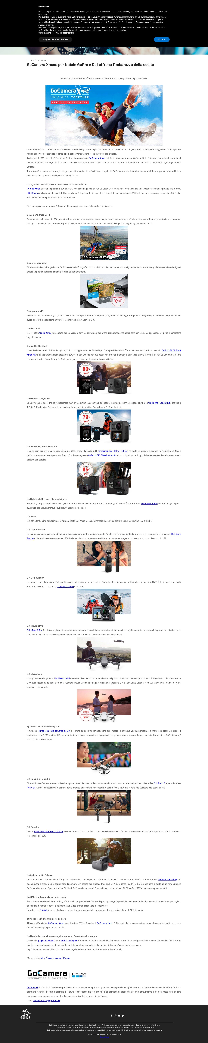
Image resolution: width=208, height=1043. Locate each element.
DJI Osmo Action (65, 586)
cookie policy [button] (44, 1010)
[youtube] (175, 7)
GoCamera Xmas (97, 158)
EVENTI (100, 7)
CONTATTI (128, 7)
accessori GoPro (149, 503)
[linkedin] (179, 7)
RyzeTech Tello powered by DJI (54, 731)
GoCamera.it (32, 987)
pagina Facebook (46, 940)
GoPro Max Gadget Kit (159, 403)
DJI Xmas (33, 193)
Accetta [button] (161, 1035)
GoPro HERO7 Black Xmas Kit (102, 455)
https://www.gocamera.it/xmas (55, 958)
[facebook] (167, 7)
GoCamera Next (104, 923)
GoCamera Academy (167, 879)
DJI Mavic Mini (62, 678)
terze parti (80, 1013)
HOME (73, 7)
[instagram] (171, 7)
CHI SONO (114, 7)
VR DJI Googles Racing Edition (48, 831)
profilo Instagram (69, 940)
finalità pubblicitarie (54, 1018)
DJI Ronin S (159, 783)
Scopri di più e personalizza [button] (55, 1035)
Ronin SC (31, 787)
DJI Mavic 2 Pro (34, 630)
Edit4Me (44, 910)
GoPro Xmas (34, 188)
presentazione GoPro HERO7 (113, 451)
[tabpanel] (104, 531)
